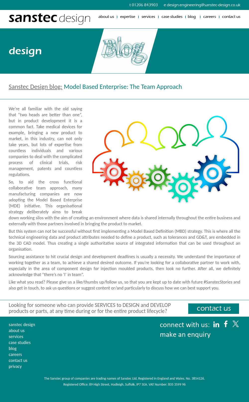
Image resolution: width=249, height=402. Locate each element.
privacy (15, 366)
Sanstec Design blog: (35, 87)
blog (13, 348)
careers (15, 354)
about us (17, 330)
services (16, 336)
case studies (20, 342)
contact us (18, 360)
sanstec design (22, 324)
